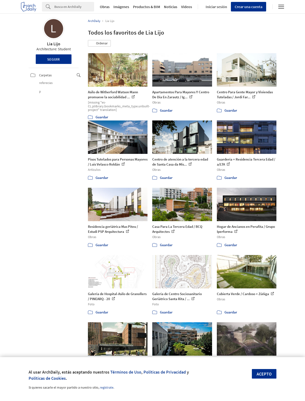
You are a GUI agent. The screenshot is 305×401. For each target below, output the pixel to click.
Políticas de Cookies (47, 378)
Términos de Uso (125, 372)
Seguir (53, 59)
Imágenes (121, 7)
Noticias (170, 7)
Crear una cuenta (248, 6)
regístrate (106, 387)
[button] (99, 43)
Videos (186, 7)
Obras (105, 7)
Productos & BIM (146, 7)
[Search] (74, 6)
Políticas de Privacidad (164, 372)
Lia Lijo (53, 44)
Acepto (264, 374)
